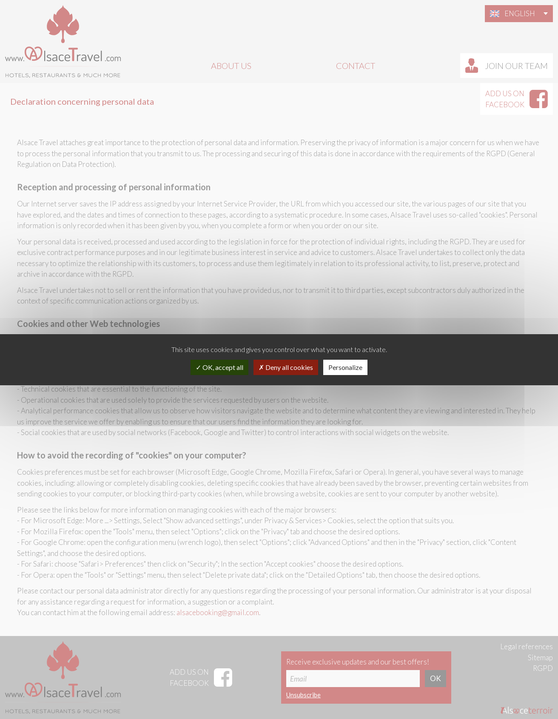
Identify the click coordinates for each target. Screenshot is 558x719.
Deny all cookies (286, 367)
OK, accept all (219, 367)
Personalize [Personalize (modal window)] (345, 367)
